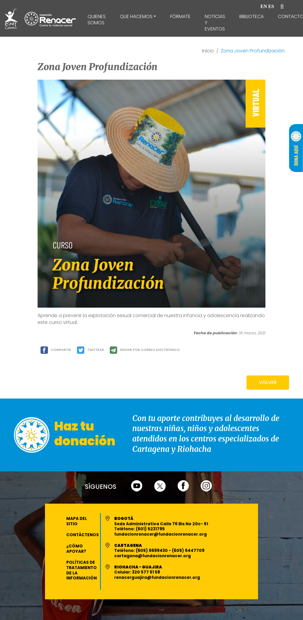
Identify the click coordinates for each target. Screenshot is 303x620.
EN (263, 6)
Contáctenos (82, 535)
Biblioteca (251, 16)
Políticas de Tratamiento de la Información (81, 570)
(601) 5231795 (150, 529)
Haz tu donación (84, 433)
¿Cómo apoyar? (76, 548)
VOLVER (268, 382)
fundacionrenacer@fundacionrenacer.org (160, 534)
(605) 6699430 (152, 550)
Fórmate (180, 16)
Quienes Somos (97, 19)
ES (271, 6)
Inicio (208, 51)
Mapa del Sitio (76, 521)
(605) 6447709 (188, 550)
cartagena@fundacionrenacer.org (152, 556)
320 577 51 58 (146, 572)
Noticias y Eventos (215, 22)
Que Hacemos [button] (136, 16)
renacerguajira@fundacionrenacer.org (157, 577)
